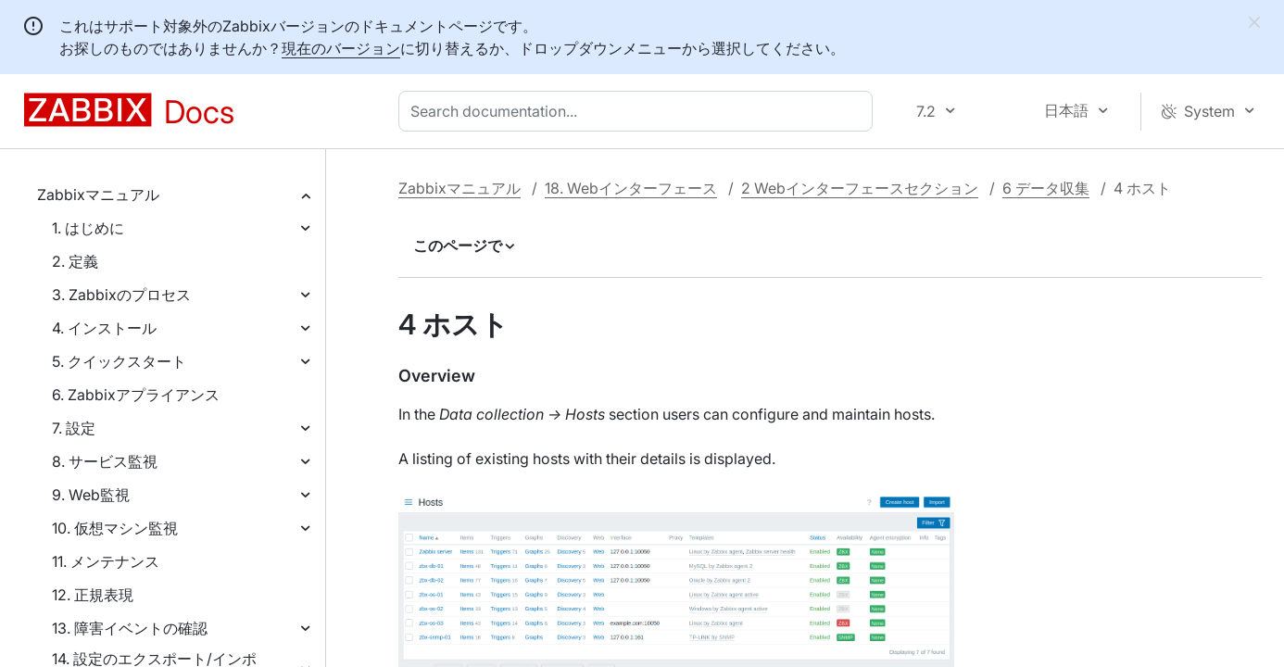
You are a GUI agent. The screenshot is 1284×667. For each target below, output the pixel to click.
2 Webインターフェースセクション (859, 188)
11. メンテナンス (105, 561)
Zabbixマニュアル (98, 194)
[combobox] (639, 111)
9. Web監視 (91, 494)
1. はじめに (88, 228)
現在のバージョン (341, 48)
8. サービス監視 (104, 461)
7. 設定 (73, 428)
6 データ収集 (1045, 188)
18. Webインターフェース (631, 188)
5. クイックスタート (119, 361)
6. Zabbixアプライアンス (136, 394)
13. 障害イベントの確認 (130, 628)
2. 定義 (75, 261)
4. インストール (104, 328)
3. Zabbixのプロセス (121, 294)
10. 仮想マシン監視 (115, 528)
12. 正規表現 (92, 594)
